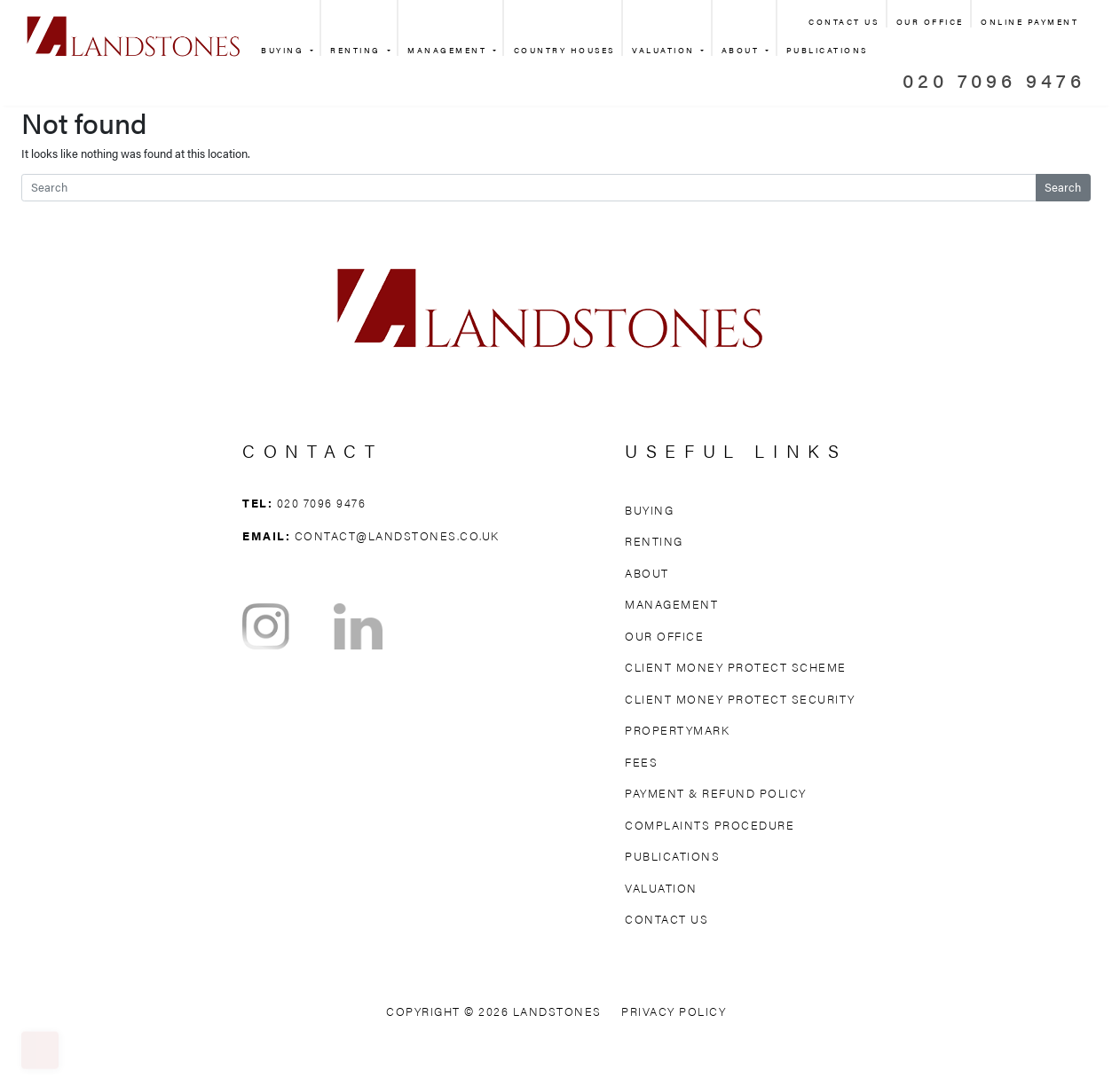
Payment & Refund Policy (716, 792)
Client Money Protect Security (740, 698)
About (742, 50)
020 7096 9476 (994, 79)
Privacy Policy (673, 1011)
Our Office (930, 22)
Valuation (665, 50)
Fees (641, 761)
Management (449, 50)
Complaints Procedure (709, 824)
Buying (284, 50)
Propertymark (677, 729)
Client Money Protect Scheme (736, 666)
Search (1063, 187)
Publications (672, 855)
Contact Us (843, 22)
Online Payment (1029, 22)
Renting (357, 50)
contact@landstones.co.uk (397, 535)
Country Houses (564, 50)
